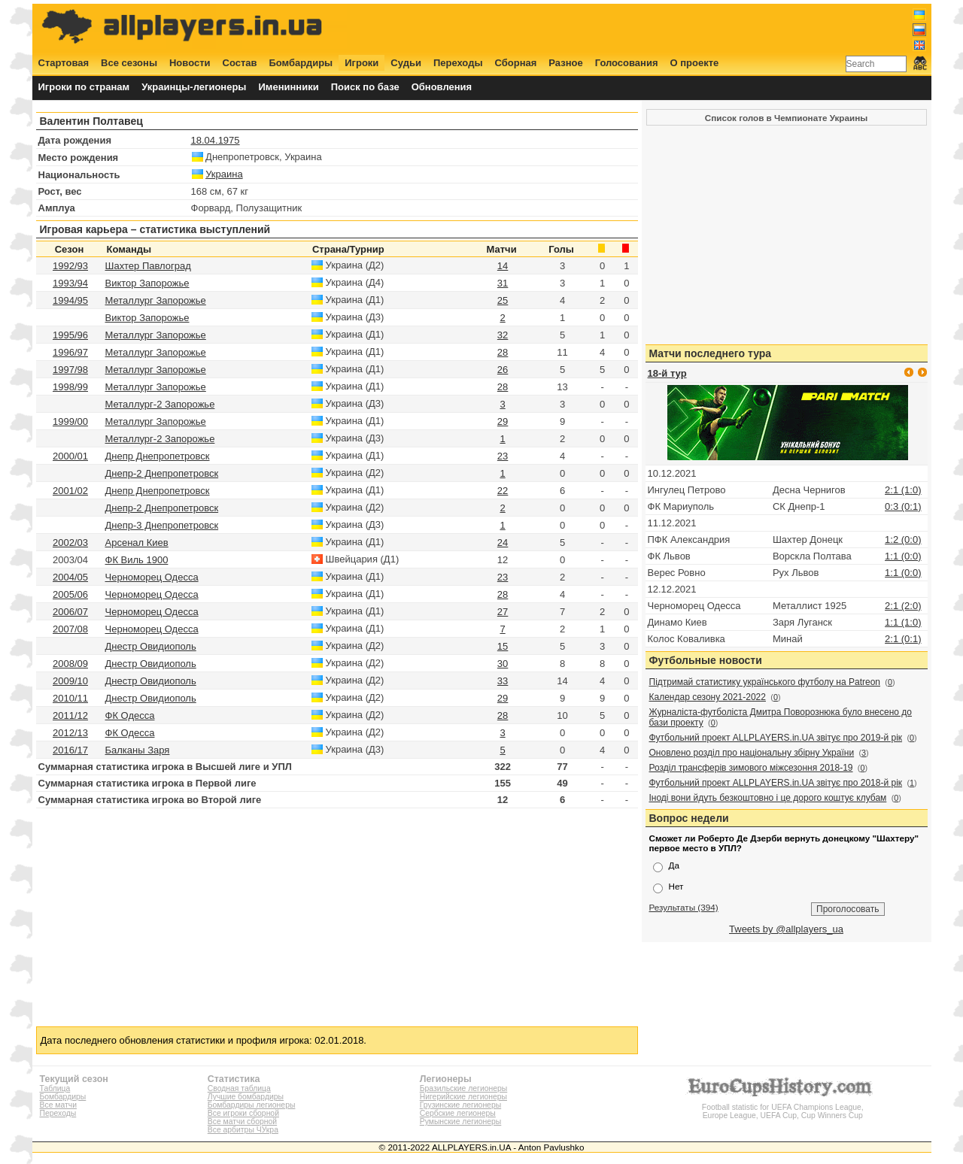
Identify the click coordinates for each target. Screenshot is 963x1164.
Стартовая (64, 62)
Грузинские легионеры (460, 1105)
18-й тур (667, 373)
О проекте (694, 62)
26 (502, 369)
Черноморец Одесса (152, 577)
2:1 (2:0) (903, 605)
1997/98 (70, 369)
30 (502, 663)
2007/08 (70, 629)
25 (502, 300)
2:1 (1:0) (903, 490)
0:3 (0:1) (903, 506)
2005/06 (70, 594)
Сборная (516, 62)
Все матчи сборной (242, 1121)
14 (502, 265)
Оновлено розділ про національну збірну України (752, 752)
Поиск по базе (365, 86)
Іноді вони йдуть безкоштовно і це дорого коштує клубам (768, 798)
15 (502, 646)
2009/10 (70, 681)
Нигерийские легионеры (463, 1097)
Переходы (458, 62)
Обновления (442, 86)
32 (502, 335)
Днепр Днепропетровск (157, 456)
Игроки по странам (84, 86)
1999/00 (70, 421)
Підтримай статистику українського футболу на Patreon (765, 682)
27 (502, 611)
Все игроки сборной (243, 1113)
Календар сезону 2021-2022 (707, 697)
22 (502, 490)
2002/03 (70, 542)
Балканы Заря (137, 750)
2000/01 (70, 456)
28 (502, 352)
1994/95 (70, 300)
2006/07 (70, 611)
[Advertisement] (652, 27)
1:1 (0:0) (903, 556)
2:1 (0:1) (903, 638)
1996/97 (70, 352)
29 (502, 421)
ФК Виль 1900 (137, 559)
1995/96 (70, 335)
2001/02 (70, 490)
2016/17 (70, 750)
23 (502, 456)
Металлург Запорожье (155, 300)
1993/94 (70, 283)
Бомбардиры (301, 62)
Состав (240, 62)
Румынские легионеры (461, 1121)
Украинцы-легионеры (193, 86)
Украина (224, 174)
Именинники (288, 86)
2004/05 (70, 577)
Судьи (405, 62)
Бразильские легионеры (464, 1088)
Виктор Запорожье (147, 283)
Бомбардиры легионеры (252, 1105)
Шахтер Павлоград (148, 265)
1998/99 (70, 387)
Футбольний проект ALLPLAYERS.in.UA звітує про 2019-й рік (776, 737)
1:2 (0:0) (903, 539)
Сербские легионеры (458, 1113)
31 (502, 283)
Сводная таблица (239, 1088)
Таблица (55, 1088)
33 (502, 681)
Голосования (626, 62)
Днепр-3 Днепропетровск (162, 525)
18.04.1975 (215, 140)
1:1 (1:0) (903, 622)
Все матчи (58, 1105)
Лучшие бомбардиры (246, 1097)
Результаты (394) (683, 907)
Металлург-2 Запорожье (160, 404)
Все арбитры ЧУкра (243, 1130)
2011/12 (70, 715)
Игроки (361, 62)
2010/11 (70, 698)
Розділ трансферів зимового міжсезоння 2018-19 (751, 767)
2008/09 (70, 663)
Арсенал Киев (137, 542)
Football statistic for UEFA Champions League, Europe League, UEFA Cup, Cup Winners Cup (782, 1107)
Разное (565, 62)
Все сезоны (129, 62)
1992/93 (70, 265)
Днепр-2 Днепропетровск (162, 473)
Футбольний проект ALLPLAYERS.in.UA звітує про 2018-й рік (776, 783)
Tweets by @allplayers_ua (786, 929)
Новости (190, 62)
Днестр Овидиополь (150, 646)
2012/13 (70, 732)
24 (502, 542)
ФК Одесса (130, 715)
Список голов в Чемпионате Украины (786, 118)
